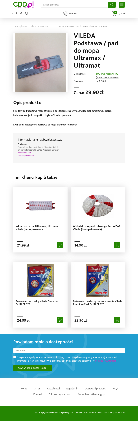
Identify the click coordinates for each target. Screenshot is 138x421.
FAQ (115, 388)
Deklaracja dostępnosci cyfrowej (68, 412)
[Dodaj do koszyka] (60, 245)
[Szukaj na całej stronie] (74, 5)
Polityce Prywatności (105, 360)
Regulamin (72, 388)
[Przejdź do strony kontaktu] (70, 13)
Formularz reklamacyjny (91, 394)
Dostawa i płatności (95, 388)
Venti (122, 412)
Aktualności (53, 388)
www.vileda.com (24, 153)
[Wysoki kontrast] (26, 13)
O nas (37, 388)
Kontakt (37, 394)
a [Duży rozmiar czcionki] (21, 13)
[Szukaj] (112, 5)
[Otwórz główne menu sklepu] (122, 5)
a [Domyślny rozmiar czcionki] (12, 14)
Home (23, 388)
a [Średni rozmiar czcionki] (16, 13)
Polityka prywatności (59, 394)
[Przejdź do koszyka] (118, 13)
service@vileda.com (26, 155)
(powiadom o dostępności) (107, 77)
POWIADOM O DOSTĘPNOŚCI (32, 368)
